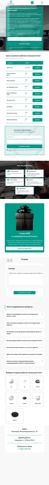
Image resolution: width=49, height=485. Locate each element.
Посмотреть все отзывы (24, 292)
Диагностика (10, 67)
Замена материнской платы (12, 93)
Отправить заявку (24, 44)
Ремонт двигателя (11, 80)
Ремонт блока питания (12, 113)
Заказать (37, 67)
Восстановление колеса (12, 87)
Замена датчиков (11, 100)
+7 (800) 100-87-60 (24, 449)
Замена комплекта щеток (11, 74)
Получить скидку (24, 248)
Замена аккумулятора (12, 119)
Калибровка (9, 106)
